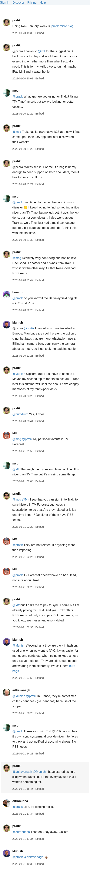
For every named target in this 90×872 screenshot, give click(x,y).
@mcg (16, 131)
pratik (16, 20)
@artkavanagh (22, 771)
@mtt (41, 51)
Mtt (14, 433)
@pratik (17, 96)
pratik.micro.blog (62, 26)
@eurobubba (21, 832)
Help (43, 2)
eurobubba (20, 801)
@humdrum (20, 414)
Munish (17, 322)
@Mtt (15, 469)
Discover (18, 2)
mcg (15, 90)
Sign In (4, 2)
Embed (39, 33)
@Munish (18, 373)
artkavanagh (21, 690)
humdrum (19, 292)
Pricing (32, 2)
